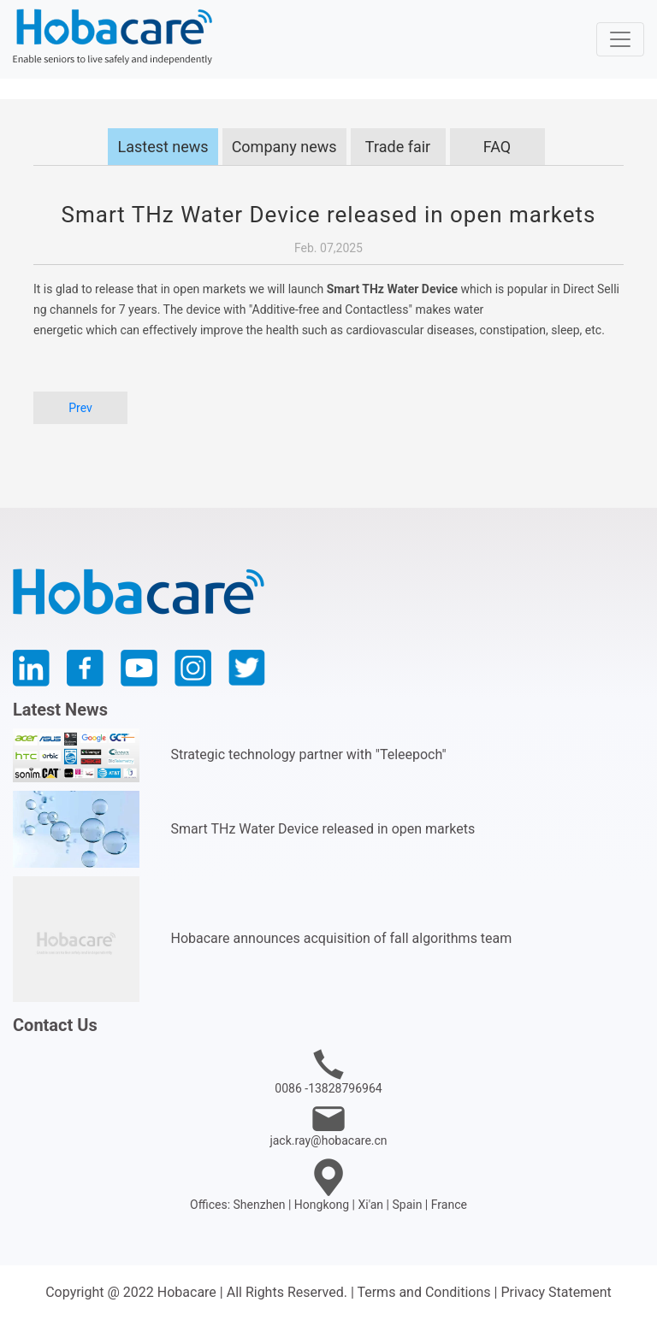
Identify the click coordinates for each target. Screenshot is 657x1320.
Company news (284, 147)
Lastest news (162, 147)
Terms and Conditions (423, 1292)
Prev (80, 408)
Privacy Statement (555, 1292)
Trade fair (397, 147)
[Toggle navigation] (620, 39)
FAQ (497, 147)
